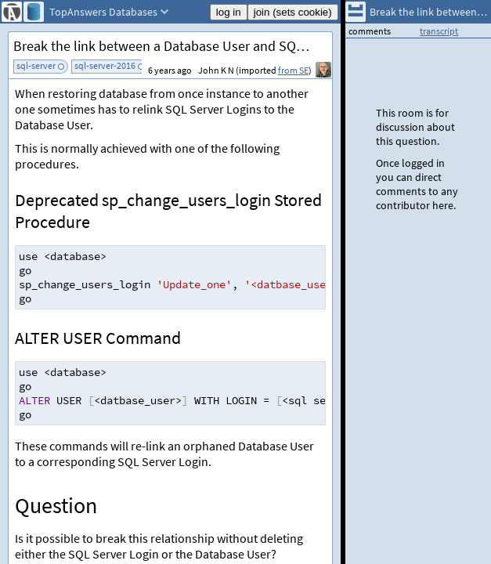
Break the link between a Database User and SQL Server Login (172, 46)
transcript (439, 31)
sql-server (36, 65)
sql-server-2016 (104, 65)
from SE (293, 70)
